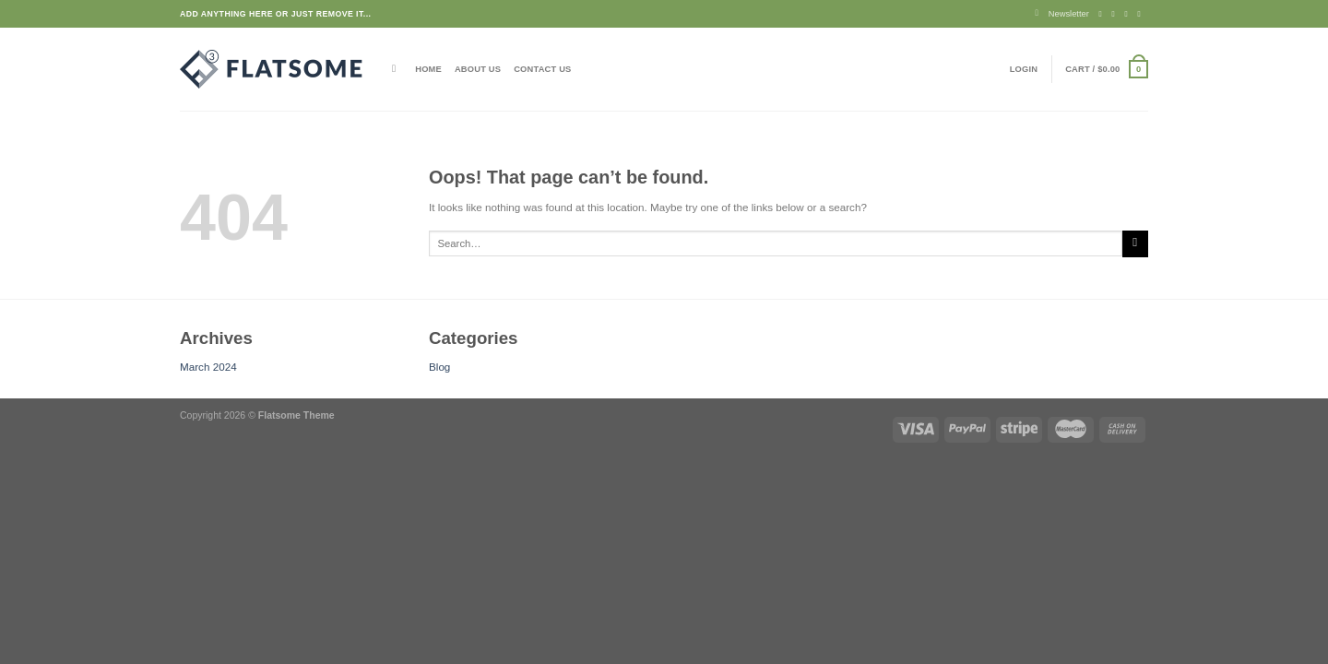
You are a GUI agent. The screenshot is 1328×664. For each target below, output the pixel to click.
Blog (439, 367)
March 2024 (208, 367)
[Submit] (1135, 244)
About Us (478, 69)
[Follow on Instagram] (1116, 13)
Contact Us (542, 69)
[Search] (397, 68)
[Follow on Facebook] (1103, 13)
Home (428, 69)
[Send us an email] (1142, 13)
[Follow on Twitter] (1129, 13)
